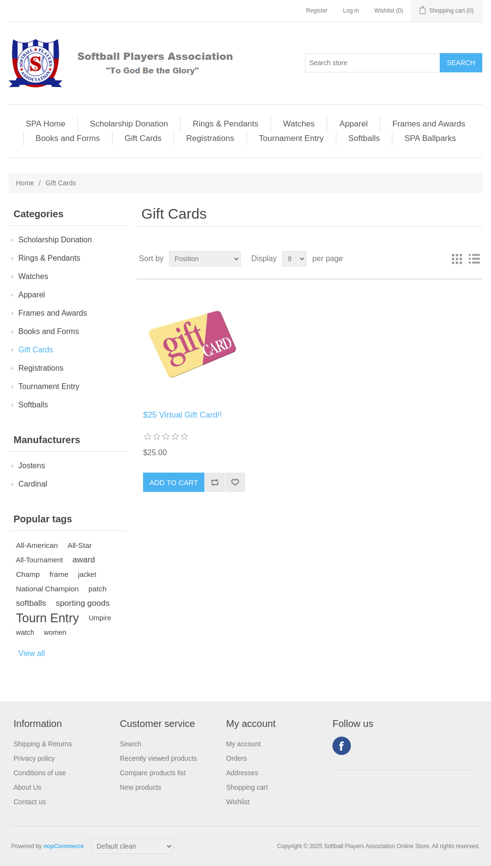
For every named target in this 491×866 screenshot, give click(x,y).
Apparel (353, 123)
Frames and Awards (428, 123)
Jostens (31, 465)
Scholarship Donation (129, 123)
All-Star (80, 545)
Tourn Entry (47, 618)
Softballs (364, 138)
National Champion (47, 589)
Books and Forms (68, 138)
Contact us (30, 802)
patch (97, 589)
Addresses (242, 773)
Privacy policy (34, 758)
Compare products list (153, 773)
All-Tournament (39, 560)
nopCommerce (63, 846)
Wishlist (237, 802)
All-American (37, 545)
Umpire (99, 618)
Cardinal (32, 484)
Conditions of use (40, 773)
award (83, 559)
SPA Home (45, 123)
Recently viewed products (158, 758)
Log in (351, 10)
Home (25, 183)
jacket (87, 574)
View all (31, 653)
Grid (456, 258)
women (55, 632)
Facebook (341, 746)
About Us (28, 787)
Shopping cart (247, 787)
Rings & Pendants (226, 123)
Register (317, 10)
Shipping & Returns (43, 744)
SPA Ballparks (430, 138)
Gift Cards (143, 138)
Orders (236, 758)
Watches (299, 123)
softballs (31, 603)
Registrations (210, 138)
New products (140, 787)
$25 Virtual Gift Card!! (182, 414)
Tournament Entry (291, 138)
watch (25, 632)
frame (58, 574)
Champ (28, 574)
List (474, 258)
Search (130, 744)
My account (243, 744)
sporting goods (83, 603)
